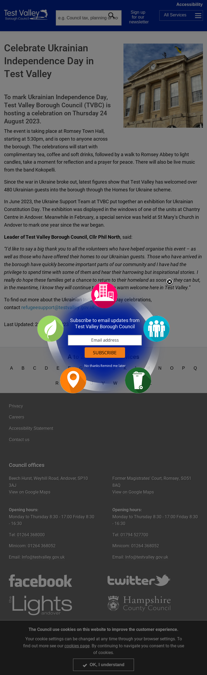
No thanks (92, 366)
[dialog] (103, 337)
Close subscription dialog (169, 282)
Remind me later (113, 366)
